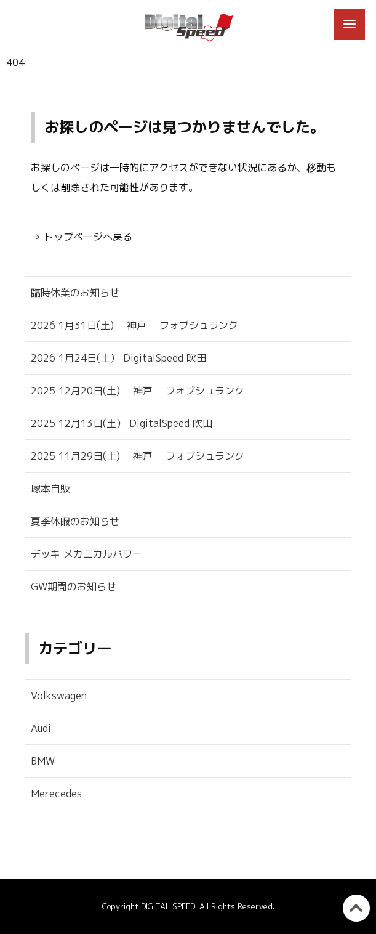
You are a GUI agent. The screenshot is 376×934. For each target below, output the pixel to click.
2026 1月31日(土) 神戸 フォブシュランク (134, 325)
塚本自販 (50, 488)
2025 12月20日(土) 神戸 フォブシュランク (137, 390)
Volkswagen (59, 695)
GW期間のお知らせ (73, 586)
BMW (43, 761)
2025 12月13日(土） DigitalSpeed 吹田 (121, 423)
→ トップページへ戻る (81, 236)
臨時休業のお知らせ (75, 292)
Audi (41, 728)
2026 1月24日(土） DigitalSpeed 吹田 (118, 358)
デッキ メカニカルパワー (86, 554)
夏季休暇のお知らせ (75, 521)
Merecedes (56, 793)
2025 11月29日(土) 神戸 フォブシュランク (137, 456)
